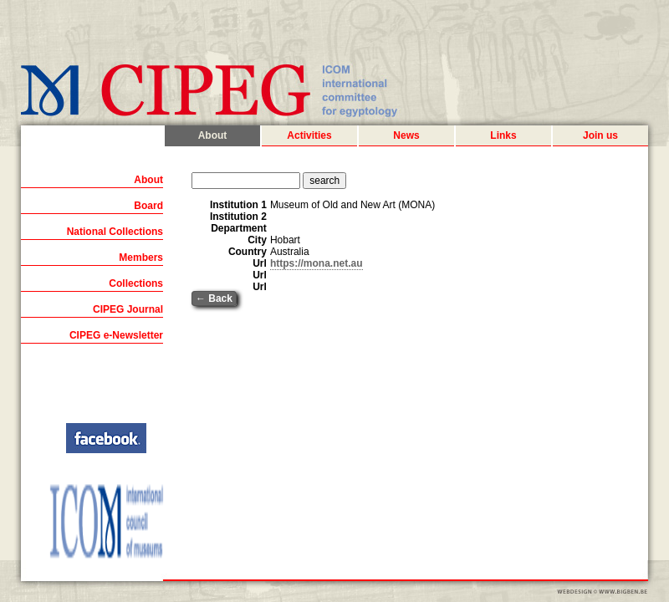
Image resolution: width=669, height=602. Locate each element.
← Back (214, 298)
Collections (136, 283)
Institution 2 (238, 216)
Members (141, 257)
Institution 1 (238, 205)
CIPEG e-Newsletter (116, 335)
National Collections (115, 231)
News (406, 135)
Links (503, 135)
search (324, 180)
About (212, 135)
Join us (600, 135)
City (257, 240)
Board (148, 206)
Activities (309, 135)
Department (239, 228)
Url (260, 263)
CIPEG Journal (128, 309)
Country (247, 252)
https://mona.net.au (316, 263)
